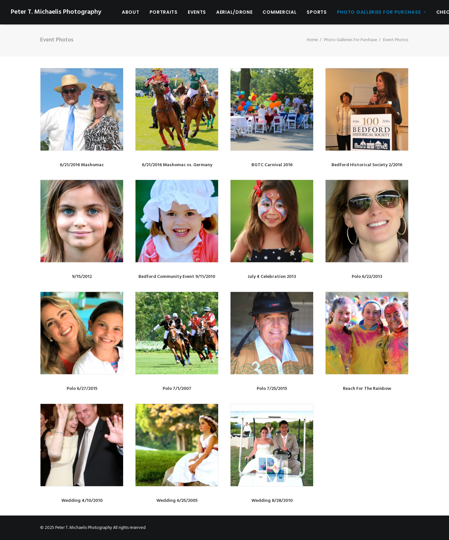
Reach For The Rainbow (367, 388)
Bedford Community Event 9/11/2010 (176, 276)
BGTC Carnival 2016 (272, 165)
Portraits (164, 12)
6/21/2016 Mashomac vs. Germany (177, 165)
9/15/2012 (82, 276)
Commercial (280, 12)
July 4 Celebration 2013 (272, 276)
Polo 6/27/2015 (82, 388)
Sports (317, 12)
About (130, 12)
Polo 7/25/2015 (272, 388)
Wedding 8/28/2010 (272, 500)
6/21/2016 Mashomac (82, 165)
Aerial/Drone (234, 12)
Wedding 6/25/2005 (177, 500)
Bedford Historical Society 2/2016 (366, 165)
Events (197, 12)
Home (312, 40)
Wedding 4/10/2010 (82, 500)
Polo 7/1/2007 (177, 388)
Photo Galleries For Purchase (381, 12)
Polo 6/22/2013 (367, 276)
